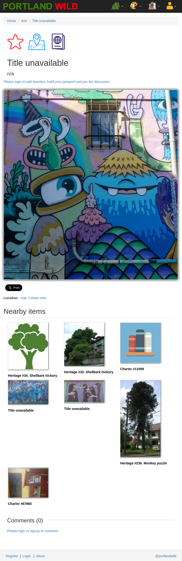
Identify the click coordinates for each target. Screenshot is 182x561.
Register (12, 556)
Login (27, 556)
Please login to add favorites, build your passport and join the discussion (57, 82)
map (23, 298)
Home (11, 21)
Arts (24, 21)
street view (38, 298)
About (40, 556)
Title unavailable (44, 21)
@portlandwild (165, 556)
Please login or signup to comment (32, 531)
